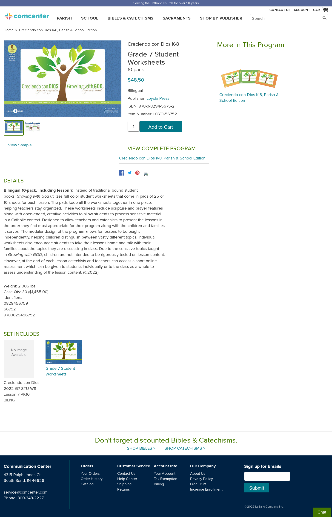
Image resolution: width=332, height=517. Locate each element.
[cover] (14, 127)
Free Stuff (198, 483)
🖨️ (145, 174)
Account (302, 10)
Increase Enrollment (206, 489)
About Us (197, 473)
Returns (123, 489)
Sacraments (177, 18)
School (89, 18)
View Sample (20, 145)
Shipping (124, 483)
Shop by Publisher (221, 18)
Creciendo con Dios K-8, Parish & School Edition (58, 29)
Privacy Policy (201, 478)
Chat (322, 512)
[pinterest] (137, 173)
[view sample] (33, 127)
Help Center (127, 478)
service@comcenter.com (26, 492)
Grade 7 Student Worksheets (60, 371)
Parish (64, 18)
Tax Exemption (165, 478)
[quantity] (134, 126)
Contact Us (279, 10)
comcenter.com (27, 15)
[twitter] (129, 173)
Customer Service (133, 466)
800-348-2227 (30, 498)
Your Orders (90, 473)
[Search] (289, 18)
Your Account (164, 473)
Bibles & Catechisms (131, 18)
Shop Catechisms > (185, 448)
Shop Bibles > (141, 448)
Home (9, 29)
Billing (159, 483)
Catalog (87, 483)
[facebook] (121, 173)
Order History (92, 478)
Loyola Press (157, 98)
